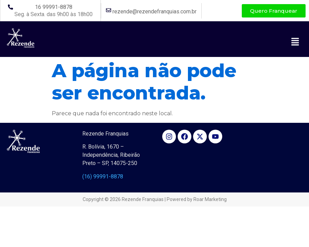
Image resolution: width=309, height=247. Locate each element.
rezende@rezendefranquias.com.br (154, 11)
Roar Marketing (210, 199)
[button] (295, 42)
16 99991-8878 (53, 7)
